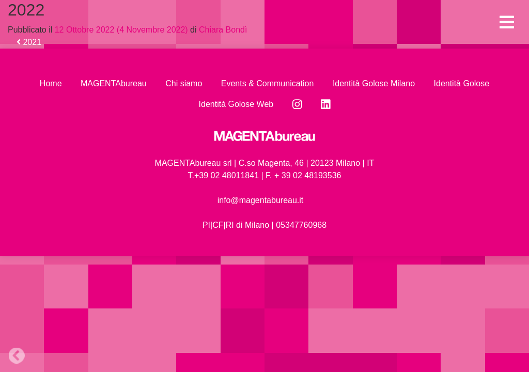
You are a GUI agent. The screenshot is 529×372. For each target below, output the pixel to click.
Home (51, 83)
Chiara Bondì (222, 29)
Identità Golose (462, 83)
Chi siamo (183, 83)
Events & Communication (267, 83)
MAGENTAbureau (114, 83)
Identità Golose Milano (374, 83)
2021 (29, 42)
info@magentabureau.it (260, 200)
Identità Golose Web (236, 104)
